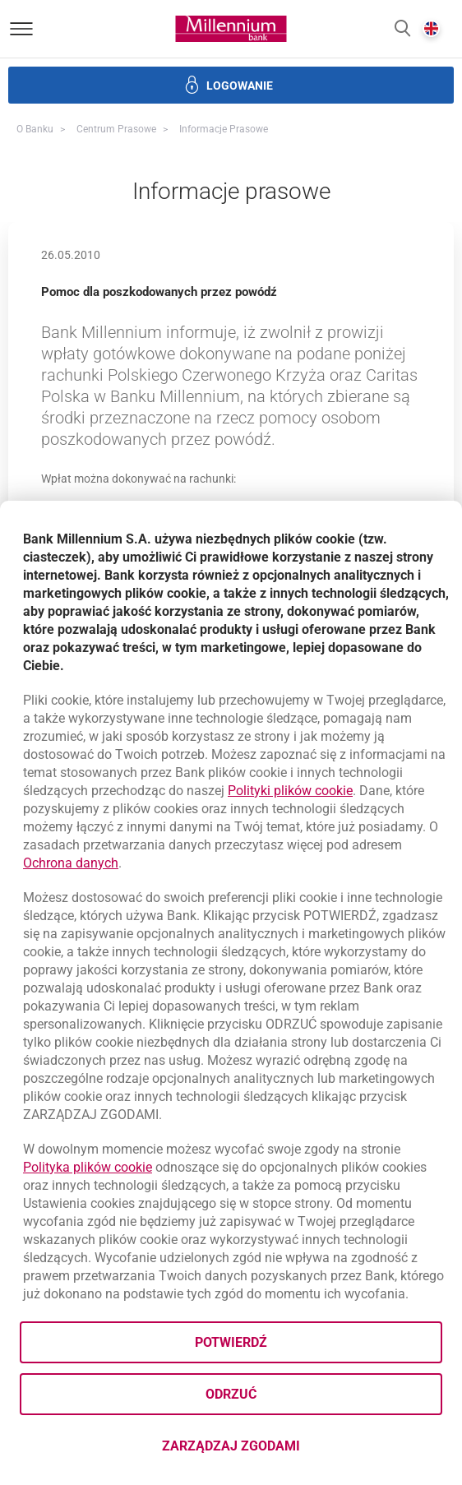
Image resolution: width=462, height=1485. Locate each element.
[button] (402, 29)
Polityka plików (87, 1167)
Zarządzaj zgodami (296, 1451)
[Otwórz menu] (21, 29)
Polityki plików (290, 790)
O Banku (34, 129)
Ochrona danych (70, 863)
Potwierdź (231, 1342)
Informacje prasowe (223, 129)
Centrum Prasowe (116, 129)
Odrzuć (231, 1394)
